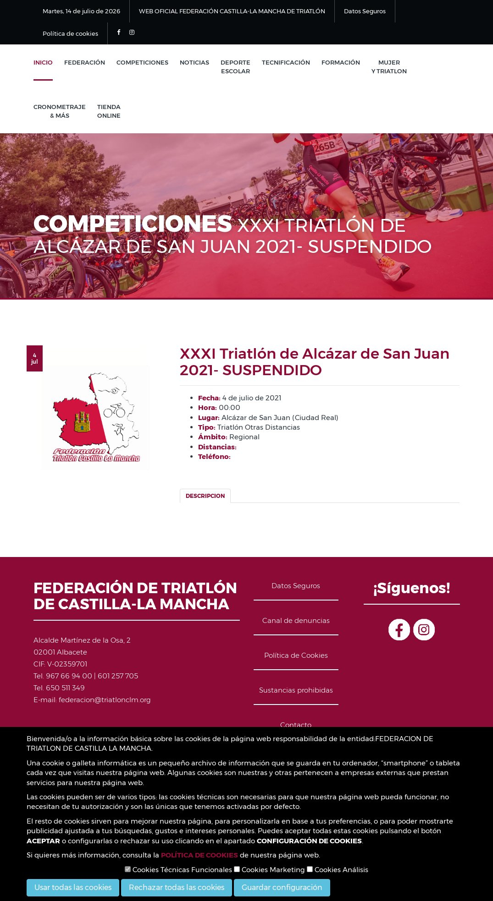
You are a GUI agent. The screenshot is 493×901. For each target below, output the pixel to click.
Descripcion (205, 495)
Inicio (43, 62)
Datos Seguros (365, 11)
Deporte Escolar (235, 67)
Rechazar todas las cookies (176, 887)
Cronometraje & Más (59, 111)
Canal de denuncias (296, 620)
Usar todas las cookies (72, 887)
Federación (84, 62)
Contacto (295, 725)
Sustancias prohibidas (296, 690)
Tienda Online (109, 111)
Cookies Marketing (269, 869)
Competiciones (142, 62)
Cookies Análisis (337, 869)
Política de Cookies (296, 655)
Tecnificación (286, 62)
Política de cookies (70, 33)
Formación (340, 62)
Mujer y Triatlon (389, 67)
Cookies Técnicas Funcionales (178, 869)
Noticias (194, 62)
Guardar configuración (282, 887)
